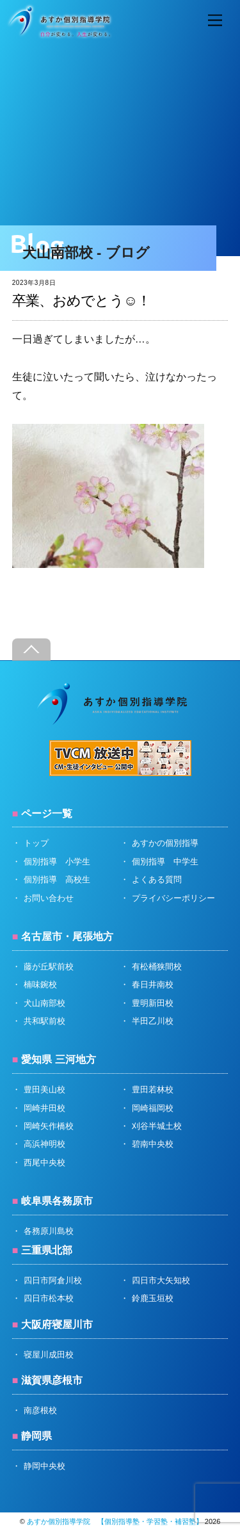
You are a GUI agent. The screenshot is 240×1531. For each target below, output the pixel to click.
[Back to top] (31, 649)
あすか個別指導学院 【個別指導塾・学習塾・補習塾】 (115, 1521)
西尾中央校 (44, 1162)
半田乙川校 (152, 1021)
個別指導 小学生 (57, 861)
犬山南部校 (44, 1003)
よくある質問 (157, 879)
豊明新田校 (152, 1003)
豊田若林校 (152, 1089)
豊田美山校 (44, 1089)
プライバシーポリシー (173, 898)
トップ (36, 843)
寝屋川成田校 (49, 1354)
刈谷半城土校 (157, 1126)
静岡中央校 (44, 1466)
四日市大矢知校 (161, 1280)
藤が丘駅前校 (49, 966)
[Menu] (215, 20)
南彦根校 (40, 1410)
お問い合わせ (49, 898)
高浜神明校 (44, 1144)
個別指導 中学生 (165, 861)
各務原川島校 (49, 1231)
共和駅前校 (44, 1021)
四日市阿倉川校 (53, 1280)
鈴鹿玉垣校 (152, 1298)
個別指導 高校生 (57, 879)
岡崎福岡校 (152, 1108)
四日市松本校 (49, 1298)
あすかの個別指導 (165, 843)
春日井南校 (152, 984)
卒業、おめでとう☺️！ (81, 301)
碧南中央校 (152, 1144)
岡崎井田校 (44, 1108)
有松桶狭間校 (157, 966)
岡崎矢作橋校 (49, 1126)
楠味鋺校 (40, 984)
